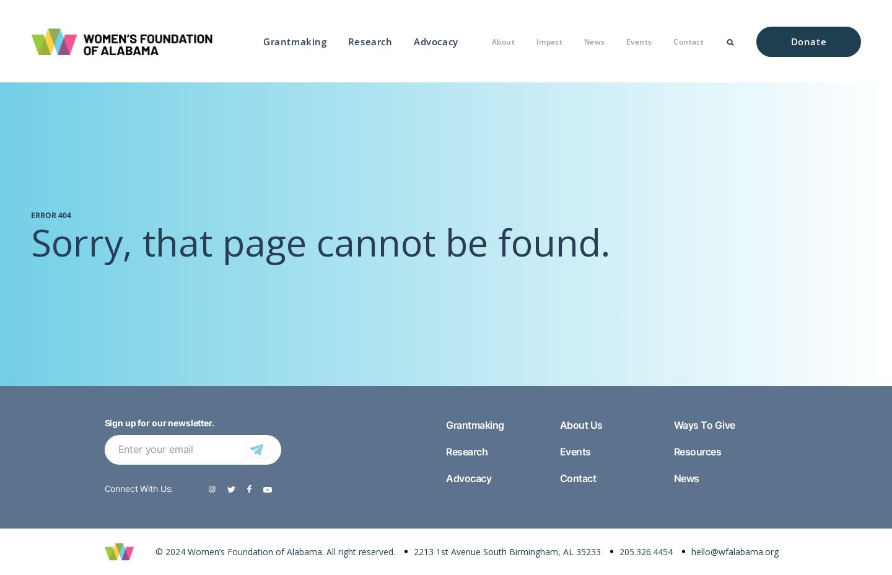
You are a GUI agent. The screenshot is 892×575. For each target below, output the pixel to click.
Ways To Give (704, 425)
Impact (549, 42)
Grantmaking (295, 41)
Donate (809, 41)
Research (370, 41)
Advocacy (436, 41)
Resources (698, 452)
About (503, 42)
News (594, 42)
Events (639, 42)
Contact (688, 42)
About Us (581, 425)
